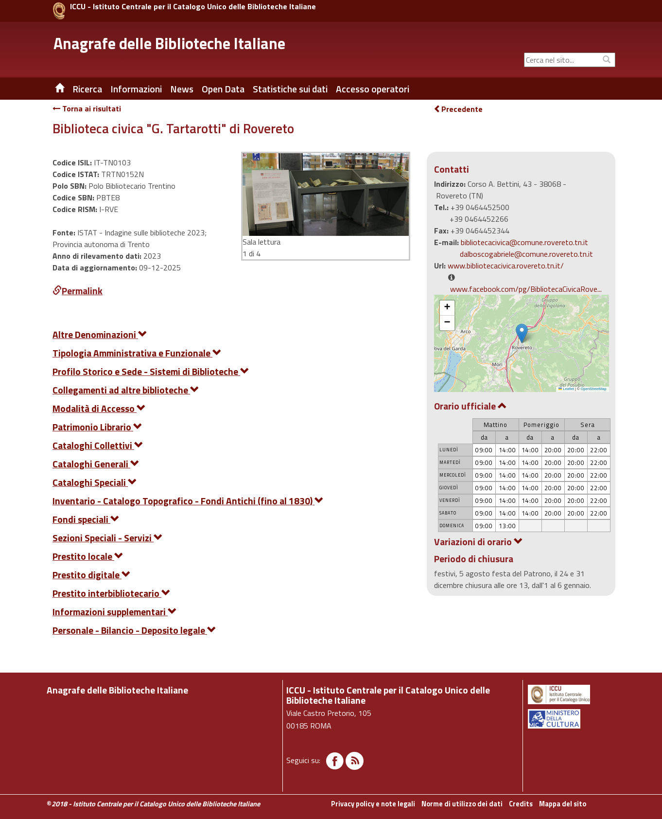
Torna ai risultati (86, 108)
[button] (522, 333)
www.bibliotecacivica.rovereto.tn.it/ (506, 265)
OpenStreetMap (594, 389)
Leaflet (566, 389)
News (181, 89)
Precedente (458, 109)
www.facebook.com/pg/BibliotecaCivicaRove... (526, 289)
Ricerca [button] (87, 89)
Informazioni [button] (136, 89)
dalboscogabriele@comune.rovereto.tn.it (526, 254)
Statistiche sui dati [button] (290, 89)
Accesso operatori (372, 89)
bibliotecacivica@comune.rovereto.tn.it (524, 242)
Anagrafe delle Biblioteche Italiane (169, 43)
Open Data (223, 89)
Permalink (77, 291)
